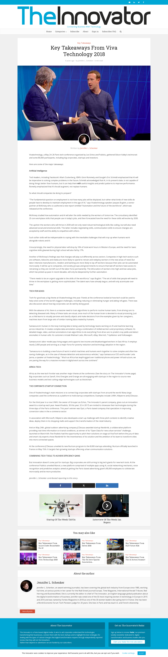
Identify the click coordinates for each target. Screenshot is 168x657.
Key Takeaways (84, 43)
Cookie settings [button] (128, 653)
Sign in (95, 31)
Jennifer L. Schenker (85, 61)
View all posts (27, 611)
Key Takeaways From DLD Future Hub (135, 544)
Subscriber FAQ (109, 31)
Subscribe (74, 31)
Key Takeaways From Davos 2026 (91, 544)
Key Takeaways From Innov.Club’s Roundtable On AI (49, 545)
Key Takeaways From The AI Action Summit (135, 558)
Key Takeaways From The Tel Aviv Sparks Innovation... (91, 559)
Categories (60, 31)
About (85, 31)
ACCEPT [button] (141, 653)
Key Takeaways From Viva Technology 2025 (48, 558)
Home (49, 31)
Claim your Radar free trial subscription (128, 642)
